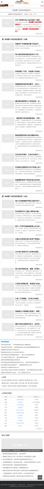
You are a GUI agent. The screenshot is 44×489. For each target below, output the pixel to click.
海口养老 (30, 383)
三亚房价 (4, 386)
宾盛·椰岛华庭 (20, 412)
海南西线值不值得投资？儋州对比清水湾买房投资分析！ (18, 476)
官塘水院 (20, 402)
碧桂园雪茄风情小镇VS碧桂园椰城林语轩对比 (27, 347)
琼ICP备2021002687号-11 (26, 486)
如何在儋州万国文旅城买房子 (9, 365)
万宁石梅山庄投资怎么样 (8, 357)
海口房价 (15, 380)
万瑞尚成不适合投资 (6, 347)
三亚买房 (12, 383)
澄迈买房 (35, 383)
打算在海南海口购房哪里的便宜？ (10, 354)
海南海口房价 (5, 383)
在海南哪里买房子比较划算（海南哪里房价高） (16, 467)
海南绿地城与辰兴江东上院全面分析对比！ (13, 352)
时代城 (20, 425)
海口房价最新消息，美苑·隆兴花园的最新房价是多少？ (18, 459)
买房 (26, 383)
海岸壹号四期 (20, 423)
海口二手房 (34, 380)
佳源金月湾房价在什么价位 (8, 372)
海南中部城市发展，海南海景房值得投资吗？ (15, 465)
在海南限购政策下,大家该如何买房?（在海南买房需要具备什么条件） (22, 462)
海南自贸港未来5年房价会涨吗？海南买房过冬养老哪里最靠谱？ (21, 470)
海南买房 (27, 380)
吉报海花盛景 (20, 399)
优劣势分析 (21, 380)
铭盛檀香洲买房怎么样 (25, 365)
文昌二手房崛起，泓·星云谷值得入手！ (29, 298)
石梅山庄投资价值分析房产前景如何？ (29, 239)
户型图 (9, 386)
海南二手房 (18, 383)
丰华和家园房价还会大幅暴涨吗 (22, 344)
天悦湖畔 (20, 420)
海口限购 (34, 386)
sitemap (16, 486)
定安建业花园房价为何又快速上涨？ (28, 167)
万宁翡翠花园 (20, 405)
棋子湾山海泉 (20, 410)
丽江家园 (20, 415)
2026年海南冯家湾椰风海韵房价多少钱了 (12, 362)
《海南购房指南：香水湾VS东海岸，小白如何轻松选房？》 (19, 473)
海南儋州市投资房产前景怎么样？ (10, 349)
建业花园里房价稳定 (22, 357)
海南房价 (9, 380)
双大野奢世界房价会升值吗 (34, 370)
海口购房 (19, 386)
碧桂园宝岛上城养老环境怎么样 (10, 367)
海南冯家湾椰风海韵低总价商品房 (10, 360)
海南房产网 (21, 484)
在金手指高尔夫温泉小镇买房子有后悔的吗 (13, 370)
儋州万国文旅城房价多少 (33, 362)
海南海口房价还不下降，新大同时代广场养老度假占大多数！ (20, 456)
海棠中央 (20, 418)
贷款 (23, 383)
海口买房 (4, 380)
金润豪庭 (20, 407)
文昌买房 (13, 386)
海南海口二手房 (26, 386)
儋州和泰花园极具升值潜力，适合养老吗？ (15, 453)
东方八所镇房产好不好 (24, 372)
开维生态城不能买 (6, 344)
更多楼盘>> (40, 428)
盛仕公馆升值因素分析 (28, 354)
